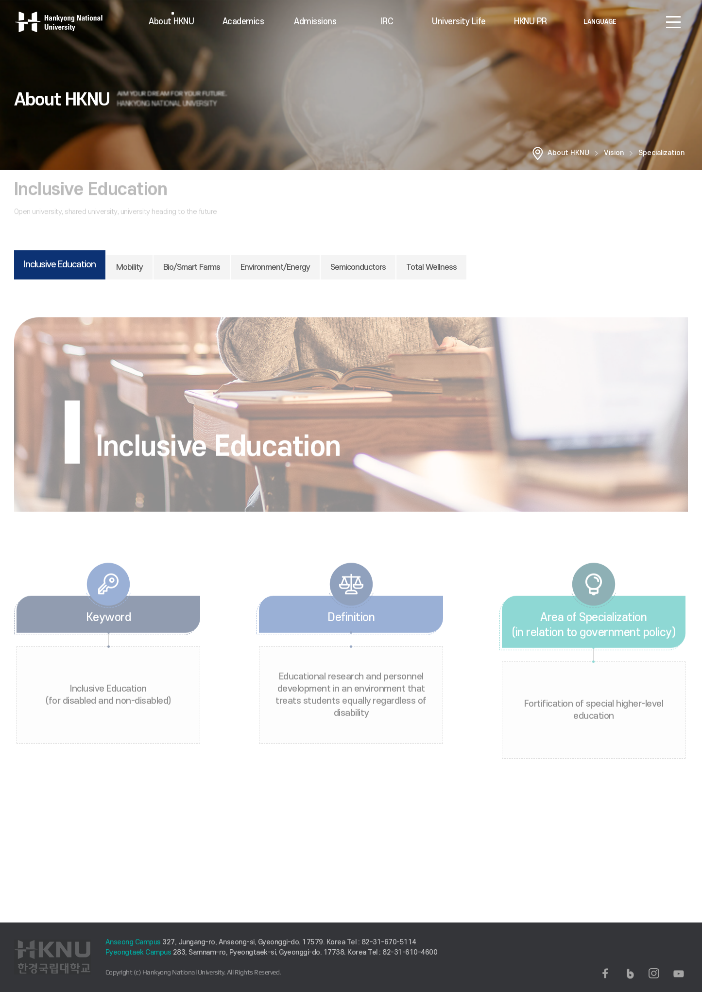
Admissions (315, 21)
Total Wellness (431, 267)
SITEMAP (673, 21)
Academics (243, 21)
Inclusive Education (60, 265)
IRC (387, 21)
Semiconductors (358, 267)
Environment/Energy (275, 267)
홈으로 (538, 153)
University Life (459, 21)
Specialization (661, 153)
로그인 (644, 21)
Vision (614, 153)
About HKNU (171, 21)
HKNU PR (530, 21)
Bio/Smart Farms (191, 267)
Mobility (129, 267)
